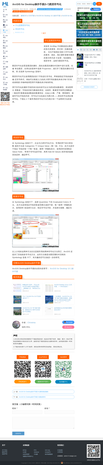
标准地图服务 (49, 454)
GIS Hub (47, 450)
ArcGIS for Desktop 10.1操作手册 (50, 9)
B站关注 (68, 327)
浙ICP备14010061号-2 (53, 463)
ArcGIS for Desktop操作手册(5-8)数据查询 (32, 397)
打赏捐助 (60, 450)
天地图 (36, 454)
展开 (44, 33)
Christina (32, 323)
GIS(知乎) (48, 452)
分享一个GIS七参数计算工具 (92, 80)
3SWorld (36, 452)
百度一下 (94, 4)
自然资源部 (26, 454)
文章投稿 (60, 452)
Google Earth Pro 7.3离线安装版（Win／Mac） (92, 56)
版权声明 (4, 452)
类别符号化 (19, 29)
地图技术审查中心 (28, 456)
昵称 (15, 408)
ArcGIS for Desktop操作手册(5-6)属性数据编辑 (33, 391)
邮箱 (47, 408)
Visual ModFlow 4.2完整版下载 (92, 64)
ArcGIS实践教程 (26, 11)
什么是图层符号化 (22, 25)
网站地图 (43, 463)
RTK (35, 450)
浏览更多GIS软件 (89, 87)
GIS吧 (24, 452)
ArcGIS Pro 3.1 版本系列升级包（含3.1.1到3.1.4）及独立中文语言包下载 (92, 73)
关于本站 (4, 450)
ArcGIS (16, 11)
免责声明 (4, 454)
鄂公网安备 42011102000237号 (72, 463)
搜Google (99, 4)
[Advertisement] (27, 49)
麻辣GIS (24, 16)
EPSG (24, 450)
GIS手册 (32, 16)
